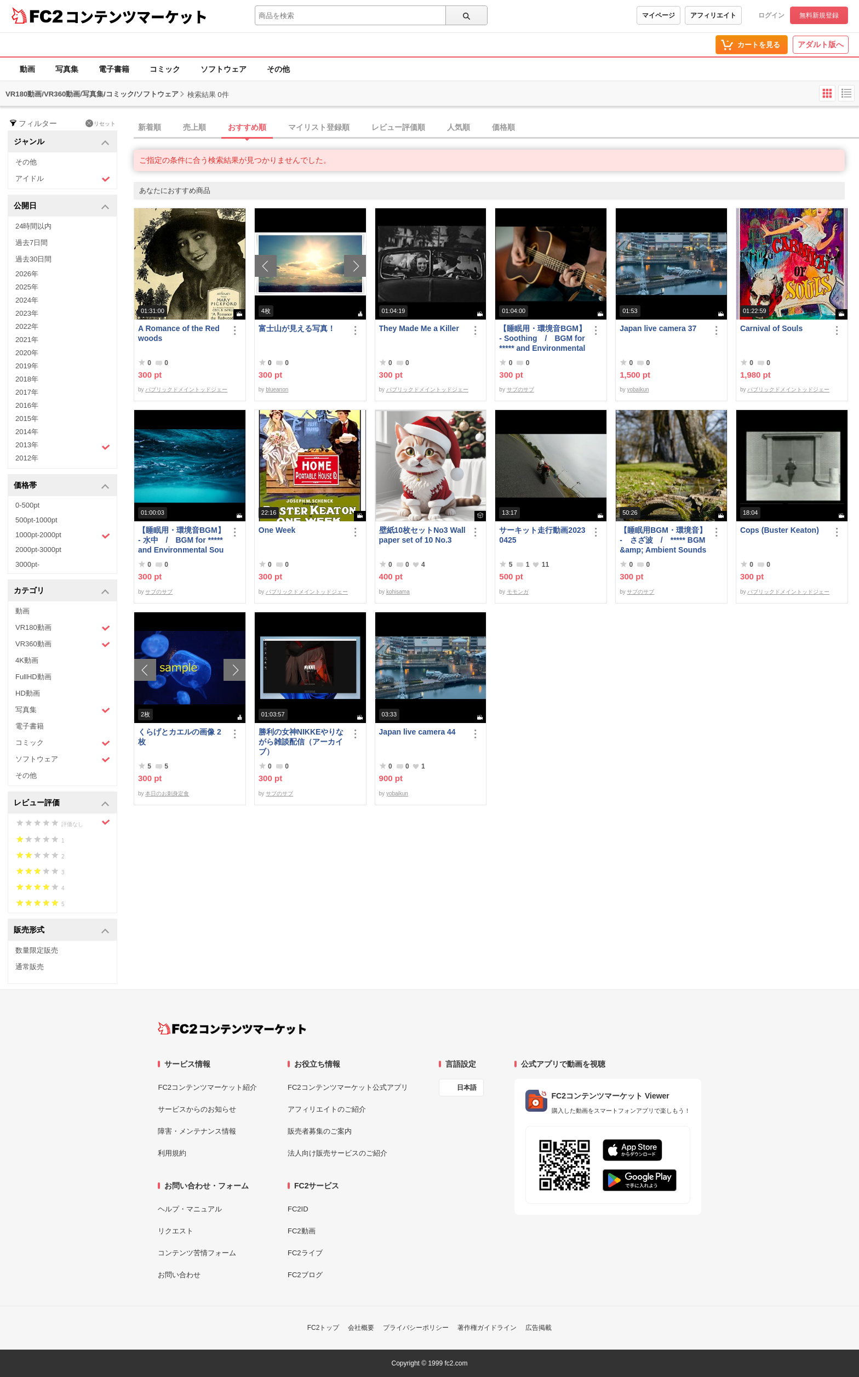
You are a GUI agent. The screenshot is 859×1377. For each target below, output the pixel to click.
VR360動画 (62, 644)
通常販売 (29, 967)
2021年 (26, 339)
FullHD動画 (33, 677)
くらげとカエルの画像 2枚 (179, 736)
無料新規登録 (819, 15)
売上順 (194, 127)
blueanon (277, 389)
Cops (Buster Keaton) (779, 530)
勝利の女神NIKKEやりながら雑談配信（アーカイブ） (301, 741)
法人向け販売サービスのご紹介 (337, 1153)
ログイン (771, 15)
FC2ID (298, 1209)
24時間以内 (33, 226)
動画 (27, 69)
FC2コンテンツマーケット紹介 (207, 1087)
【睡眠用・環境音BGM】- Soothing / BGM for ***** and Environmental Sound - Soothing (542, 338)
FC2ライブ (305, 1253)
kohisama (398, 592)
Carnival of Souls (771, 328)
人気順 (458, 127)
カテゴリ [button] (62, 591)
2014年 (26, 432)
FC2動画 (302, 1231)
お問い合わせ (179, 1275)
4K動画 (26, 660)
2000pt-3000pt (38, 549)
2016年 (26, 405)
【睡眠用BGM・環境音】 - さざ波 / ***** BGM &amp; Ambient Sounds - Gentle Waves (663, 540)
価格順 (503, 127)
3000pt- (27, 564)
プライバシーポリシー (416, 1328)
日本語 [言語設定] (467, 1087)
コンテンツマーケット (136, 16)
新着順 (149, 127)
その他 (278, 69)
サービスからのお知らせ (197, 1109)
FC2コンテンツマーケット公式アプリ (348, 1087)
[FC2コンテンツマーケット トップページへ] (232, 1028)
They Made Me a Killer (419, 328)
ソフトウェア (224, 69)
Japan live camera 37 (658, 328)
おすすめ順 (247, 127)
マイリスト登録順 (319, 127)
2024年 (26, 300)
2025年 (26, 287)
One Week (277, 530)
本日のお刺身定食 (167, 793)
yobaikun (638, 389)
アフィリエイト (713, 15)
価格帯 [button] (62, 486)
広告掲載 (538, 1328)
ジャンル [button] (62, 142)
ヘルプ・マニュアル (190, 1209)
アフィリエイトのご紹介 (327, 1109)
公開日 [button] (62, 206)
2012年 (26, 458)
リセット (100, 123)
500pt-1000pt (36, 520)
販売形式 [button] (62, 930)
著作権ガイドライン (487, 1328)
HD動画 (27, 693)
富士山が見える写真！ (297, 328)
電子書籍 (114, 69)
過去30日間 (33, 259)
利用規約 (172, 1153)
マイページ (658, 15)
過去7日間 (31, 242)
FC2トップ (323, 1328)
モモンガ (518, 592)
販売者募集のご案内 (320, 1131)
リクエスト (175, 1231)
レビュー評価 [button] (62, 803)
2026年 (26, 274)
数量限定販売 (36, 950)
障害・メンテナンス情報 (197, 1131)
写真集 (66, 69)
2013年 (62, 446)
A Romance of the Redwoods (179, 333)
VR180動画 (62, 628)
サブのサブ (520, 389)
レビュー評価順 (398, 127)
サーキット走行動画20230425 (542, 535)
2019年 (26, 366)
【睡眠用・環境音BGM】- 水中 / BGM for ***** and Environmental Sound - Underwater (181, 540)
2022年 (26, 326)
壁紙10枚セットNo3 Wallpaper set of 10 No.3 (422, 535)
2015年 (26, 418)
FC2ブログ (305, 1275)
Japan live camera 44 (417, 731)
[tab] (496, 128)
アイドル (62, 179)
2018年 (26, 379)
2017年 (26, 392)
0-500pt (27, 505)
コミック (165, 69)
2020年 (26, 353)
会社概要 (361, 1328)
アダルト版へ (821, 44)
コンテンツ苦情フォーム (197, 1253)
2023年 (26, 313)
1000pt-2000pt (62, 535)
